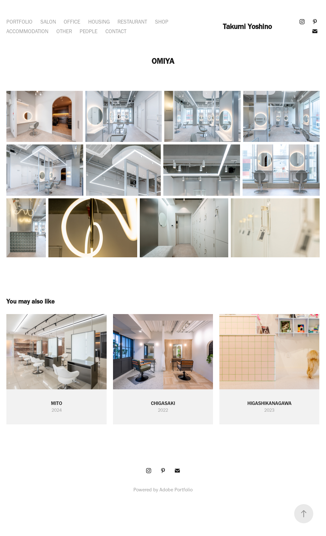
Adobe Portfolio (176, 490)
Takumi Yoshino (247, 26)
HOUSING (99, 21)
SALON (48, 21)
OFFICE (72, 21)
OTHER (64, 31)
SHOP (161, 21)
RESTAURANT (132, 21)
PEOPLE (88, 31)
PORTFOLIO (19, 21)
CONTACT (115, 31)
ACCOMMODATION (27, 31)
